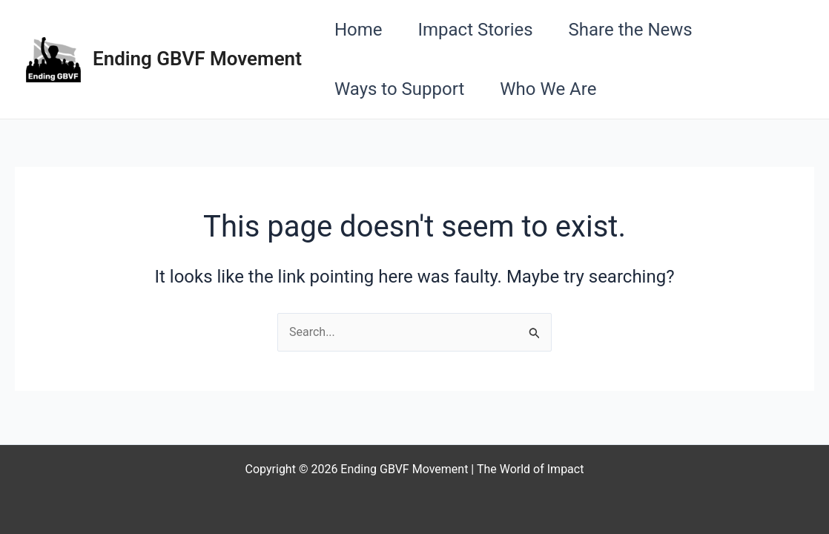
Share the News (631, 29)
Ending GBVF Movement (197, 58)
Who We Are (548, 89)
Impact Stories (474, 29)
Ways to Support (399, 89)
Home (358, 29)
